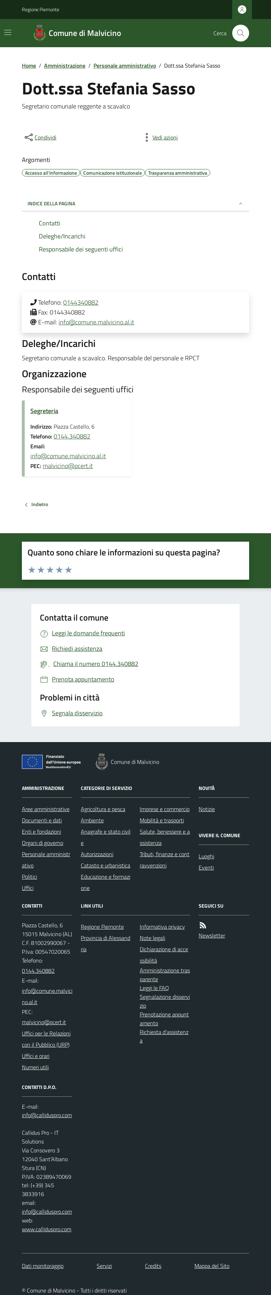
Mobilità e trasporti (162, 820)
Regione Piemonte (40, 9)
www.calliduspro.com (46, 1229)
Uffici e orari (35, 1056)
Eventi (206, 867)
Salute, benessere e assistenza (165, 837)
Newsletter (212, 935)
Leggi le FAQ (154, 988)
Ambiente (92, 820)
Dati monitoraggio (43, 1266)
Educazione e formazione (105, 882)
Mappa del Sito (211, 1266)
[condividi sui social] (40, 137)
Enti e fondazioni (41, 831)
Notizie (207, 809)
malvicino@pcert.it (68, 466)
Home (29, 65)
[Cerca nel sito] (238, 33)
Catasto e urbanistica (105, 865)
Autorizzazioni (97, 854)
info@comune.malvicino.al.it (96, 322)
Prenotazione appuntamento (164, 1018)
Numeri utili (35, 1067)
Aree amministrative (46, 809)
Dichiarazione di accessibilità (164, 955)
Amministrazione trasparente (165, 974)
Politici (29, 876)
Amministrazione (64, 65)
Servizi (104, 1266)
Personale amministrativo (125, 65)
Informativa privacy (162, 926)
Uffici (28, 888)
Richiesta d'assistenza (164, 1036)
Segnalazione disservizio (165, 1001)
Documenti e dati (42, 820)
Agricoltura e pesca (103, 809)
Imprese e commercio (164, 809)
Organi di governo (42, 843)
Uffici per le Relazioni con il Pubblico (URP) (46, 1039)
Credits (153, 1266)
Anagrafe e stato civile (106, 837)
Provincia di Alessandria (105, 943)
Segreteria (44, 411)
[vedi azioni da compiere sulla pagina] (159, 137)
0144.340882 (72, 436)
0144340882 (80, 302)
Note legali (152, 938)
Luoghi (206, 856)
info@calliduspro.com (47, 1211)
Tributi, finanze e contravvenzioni (164, 860)
